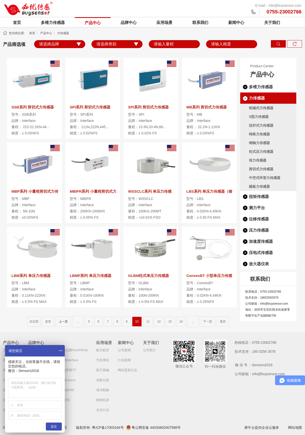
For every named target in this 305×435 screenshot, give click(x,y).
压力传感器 (259, 230)
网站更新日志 (127, 370)
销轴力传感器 (259, 143)
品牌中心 (129, 22)
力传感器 (63, 33)
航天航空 (102, 350)
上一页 (63, 321)
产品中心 (93, 23)
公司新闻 (124, 350)
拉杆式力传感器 (261, 125)
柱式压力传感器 (261, 152)
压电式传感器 (261, 253)
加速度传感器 (261, 241)
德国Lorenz (67, 380)
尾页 (223, 321)
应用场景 (164, 22)
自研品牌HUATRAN (73, 350)
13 (170, 321)
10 (137, 321)
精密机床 (102, 400)
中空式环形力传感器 (264, 178)
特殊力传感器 (259, 134)
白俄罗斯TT (67, 370)
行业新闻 (124, 360)
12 (158, 321)
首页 (17, 22)
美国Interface (68, 360)
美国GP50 (66, 390)
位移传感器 (259, 219)
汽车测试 (102, 360)
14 (181, 321)
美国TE (64, 400)
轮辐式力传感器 (261, 108)
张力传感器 (257, 160)
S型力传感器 (259, 117)
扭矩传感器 (259, 196)
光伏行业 (102, 410)
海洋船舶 (102, 390)
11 (148, 321)
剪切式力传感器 (261, 169)
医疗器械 (102, 370)
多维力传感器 (53, 22)
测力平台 (257, 208)
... (78, 321)
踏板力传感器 (259, 186)
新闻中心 (236, 22)
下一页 (207, 321)
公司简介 (149, 350)
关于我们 (272, 22)
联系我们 (200, 22)
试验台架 (102, 380)
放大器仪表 (259, 264)
